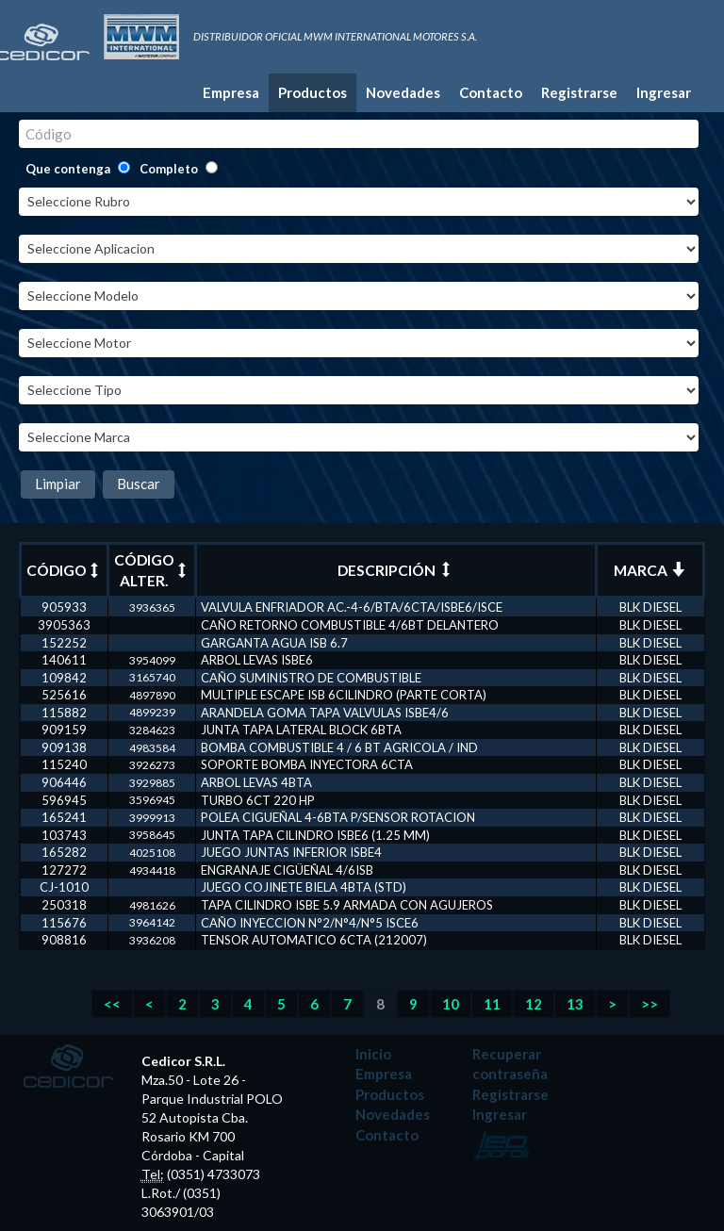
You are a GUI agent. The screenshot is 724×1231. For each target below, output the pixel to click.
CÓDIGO (64, 570)
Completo (169, 168)
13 (575, 1003)
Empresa (231, 92)
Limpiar (58, 483)
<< (112, 1003)
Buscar (138, 483)
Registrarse (579, 92)
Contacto (490, 92)
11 (492, 1003)
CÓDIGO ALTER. (151, 570)
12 (533, 1003)
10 (450, 1003)
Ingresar (663, 92)
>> (649, 1003)
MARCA (649, 570)
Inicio (373, 1053)
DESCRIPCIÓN (395, 570)
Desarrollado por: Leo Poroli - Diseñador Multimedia (502, 1145)
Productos (312, 92)
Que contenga (67, 168)
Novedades (403, 92)
